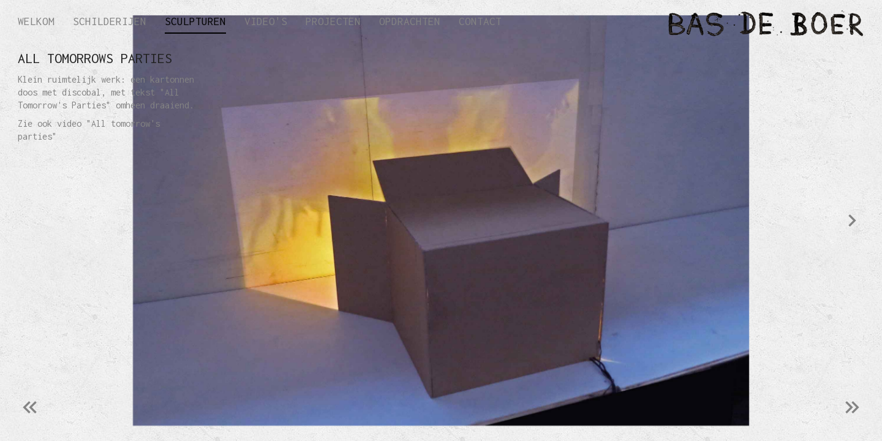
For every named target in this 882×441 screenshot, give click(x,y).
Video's (265, 21)
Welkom (36, 21)
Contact (480, 21)
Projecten (333, 21)
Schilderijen (109, 21)
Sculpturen (195, 21)
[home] (686, 20)
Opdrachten (409, 21)
